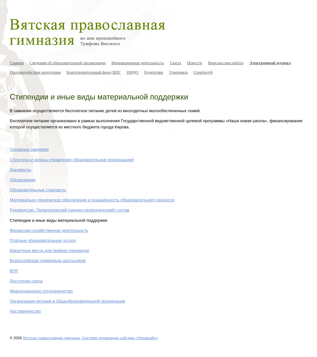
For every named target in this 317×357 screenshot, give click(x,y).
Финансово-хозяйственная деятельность (49, 230)
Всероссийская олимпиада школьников (48, 260)
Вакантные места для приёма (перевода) (49, 250)
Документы (20, 169)
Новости (194, 63)
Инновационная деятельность (138, 63)
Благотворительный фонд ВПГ (94, 72)
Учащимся (178, 72)
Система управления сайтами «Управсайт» (120, 338)
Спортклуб (203, 72)
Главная (17, 63)
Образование (22, 179)
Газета (175, 63)
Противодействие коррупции (35, 72)
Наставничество (25, 311)
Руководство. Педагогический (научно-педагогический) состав (69, 210)
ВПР (14, 270)
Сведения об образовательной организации (67, 63)
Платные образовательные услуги (43, 240)
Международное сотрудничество (41, 291)
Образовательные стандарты (38, 189)
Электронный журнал (270, 63)
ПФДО (132, 72)
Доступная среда (26, 281)
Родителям (153, 72)
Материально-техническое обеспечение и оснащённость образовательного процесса (92, 199)
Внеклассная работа (225, 63)
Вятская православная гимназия (51, 338)
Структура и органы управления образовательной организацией (72, 159)
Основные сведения (29, 149)
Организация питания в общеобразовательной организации (67, 301)
